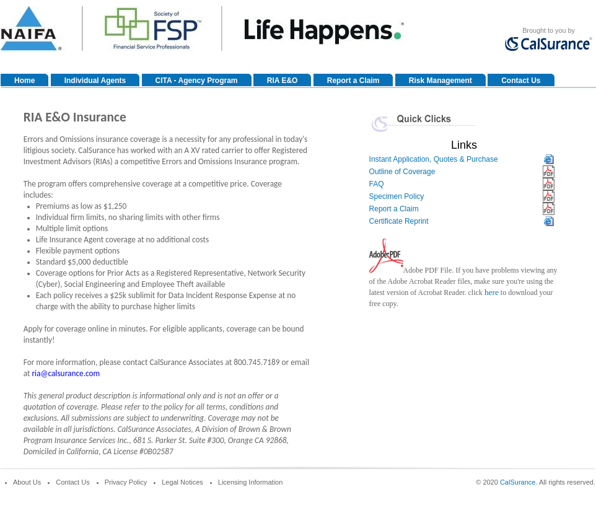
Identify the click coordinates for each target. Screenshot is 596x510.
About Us (27, 482)
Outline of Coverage (402, 171)
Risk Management (440, 80)
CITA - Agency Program (197, 80)
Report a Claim (353, 80)
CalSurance (517, 482)
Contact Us (520, 80)
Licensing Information (250, 482)
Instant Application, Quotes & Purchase (433, 159)
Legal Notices (182, 482)
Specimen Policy (396, 196)
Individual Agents (95, 80)
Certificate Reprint (399, 221)
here (491, 292)
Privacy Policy (126, 482)
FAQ (376, 184)
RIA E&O (282, 80)
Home (24, 80)
